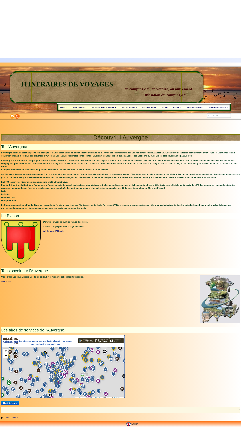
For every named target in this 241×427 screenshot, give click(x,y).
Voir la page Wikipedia (53, 231)
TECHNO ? (178, 107)
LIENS (165, 107)
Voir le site (6, 281)
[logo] (106, 87)
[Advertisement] (92, 21)
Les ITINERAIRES (80, 107)
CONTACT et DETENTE (218, 107)
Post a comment (11, 417)
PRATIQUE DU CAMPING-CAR (104, 107)
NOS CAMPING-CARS (196, 107)
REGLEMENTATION (150, 107)
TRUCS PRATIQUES (129, 107)
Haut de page (10, 403)
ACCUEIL (64, 107)
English (132, 424)
